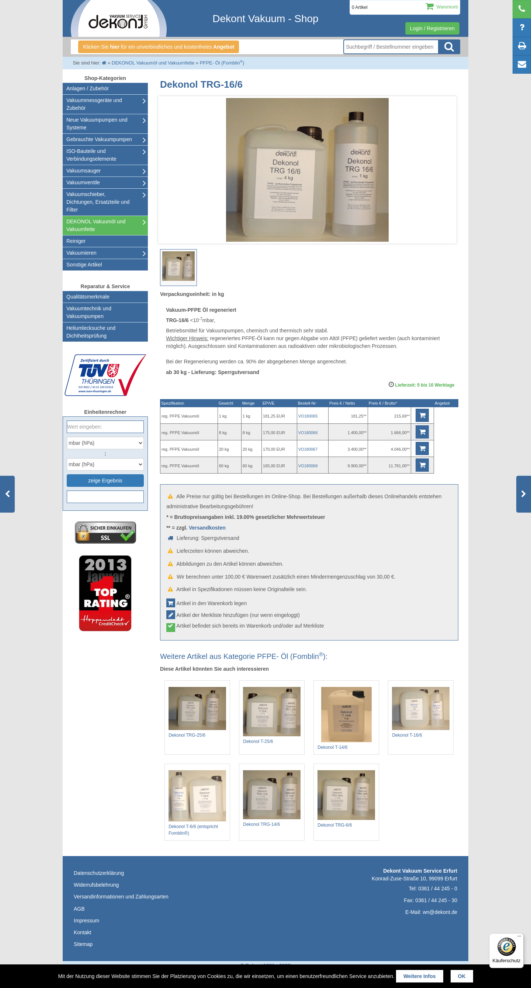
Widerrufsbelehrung (96, 885)
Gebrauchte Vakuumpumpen (99, 139)
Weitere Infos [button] (419, 976)
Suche (449, 46)
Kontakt (82, 932)
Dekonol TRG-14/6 (272, 798)
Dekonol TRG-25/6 (197, 712)
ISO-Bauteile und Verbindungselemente (91, 155)
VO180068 (308, 466)
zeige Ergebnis (105, 480)
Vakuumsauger (83, 171)
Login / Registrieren (432, 28)
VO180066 (308, 432)
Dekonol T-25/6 (272, 715)
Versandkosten (207, 528)
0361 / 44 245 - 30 (436, 900)
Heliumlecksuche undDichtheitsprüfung (90, 332)
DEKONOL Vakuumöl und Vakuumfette (95, 225)
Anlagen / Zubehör (87, 88)
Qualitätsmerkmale (88, 297)
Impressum (86, 921)
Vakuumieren (81, 253)
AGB (79, 909)
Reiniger (76, 241)
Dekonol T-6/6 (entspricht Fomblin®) (197, 803)
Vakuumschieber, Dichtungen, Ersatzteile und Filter (97, 202)
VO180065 (308, 416)
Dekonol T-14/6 (346, 718)
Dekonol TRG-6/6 (346, 799)
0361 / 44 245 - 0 (437, 888)
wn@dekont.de (440, 912)
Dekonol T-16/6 (421, 712)
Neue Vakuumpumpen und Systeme (97, 123)
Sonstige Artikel (84, 265)
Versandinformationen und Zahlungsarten (121, 897)
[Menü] (519, 937)
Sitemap (83, 944)
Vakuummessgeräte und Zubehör (94, 104)
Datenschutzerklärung (99, 873)
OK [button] (462, 976)
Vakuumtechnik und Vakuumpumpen (88, 312)
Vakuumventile (83, 182)
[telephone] (522, 9)
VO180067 (308, 449)
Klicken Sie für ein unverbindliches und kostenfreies (158, 47)
